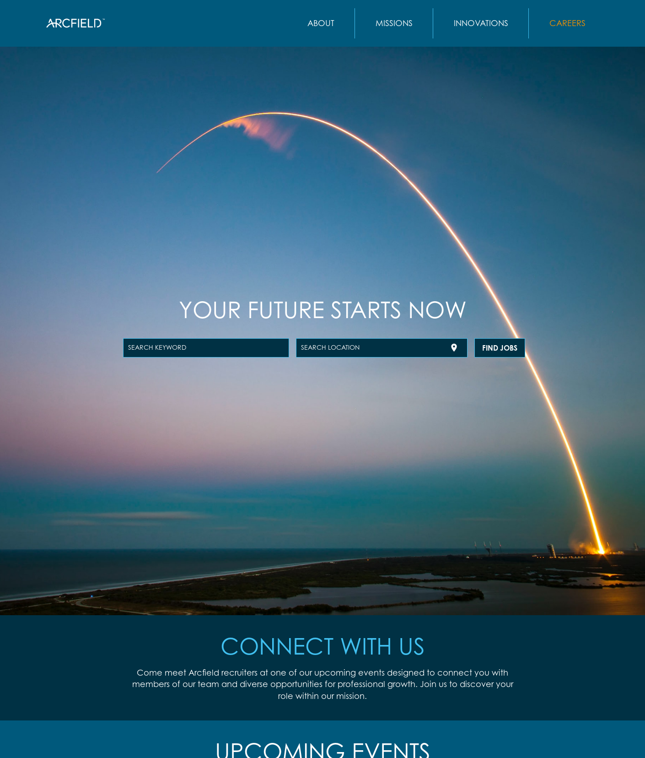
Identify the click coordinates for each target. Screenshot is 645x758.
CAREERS (567, 23)
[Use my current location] (454, 348)
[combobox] (206, 347)
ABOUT (320, 23)
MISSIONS (394, 23)
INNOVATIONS (481, 23)
